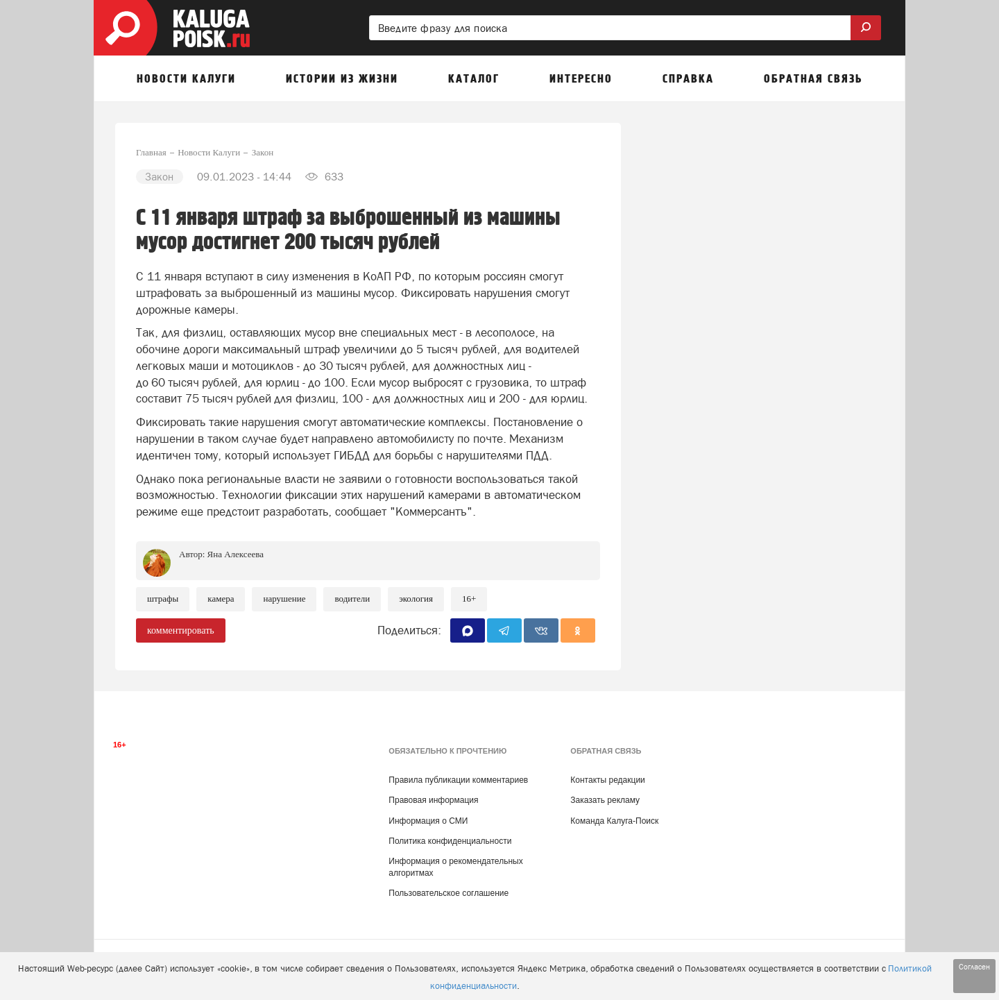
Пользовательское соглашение (448, 893)
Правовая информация (433, 800)
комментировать (180, 630)
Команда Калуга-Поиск (614, 821)
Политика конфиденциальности (449, 841)
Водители (352, 598)
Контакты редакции (607, 780)
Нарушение (284, 598)
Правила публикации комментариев (458, 780)
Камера (220, 598)
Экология (416, 598)
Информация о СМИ (428, 821)
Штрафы (162, 598)
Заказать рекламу (605, 800)
